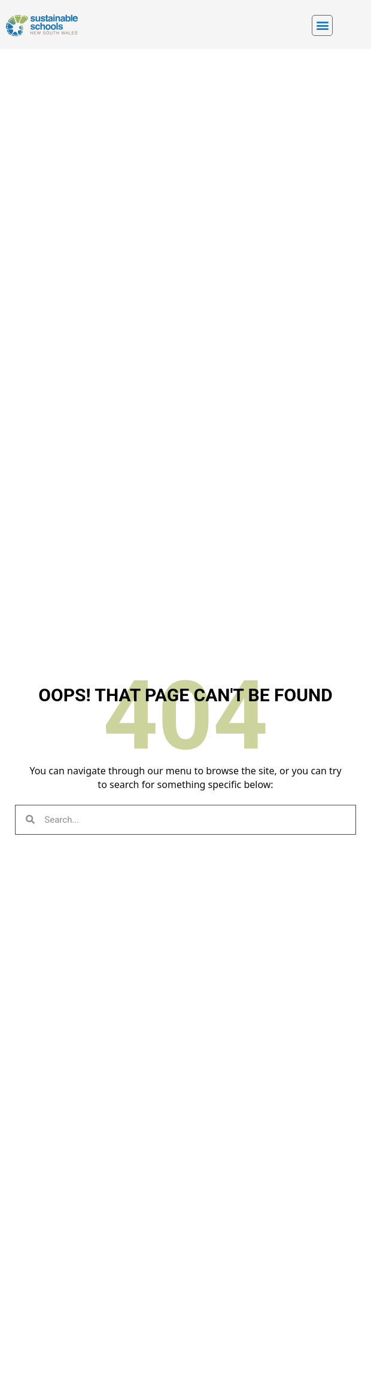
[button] (322, 25)
